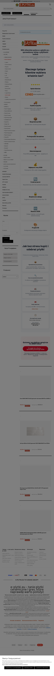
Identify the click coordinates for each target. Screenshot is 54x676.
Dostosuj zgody (29, 667)
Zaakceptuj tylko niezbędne (13, 667)
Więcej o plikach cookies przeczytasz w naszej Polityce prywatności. (15, 664)
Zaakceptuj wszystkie (42, 667)
